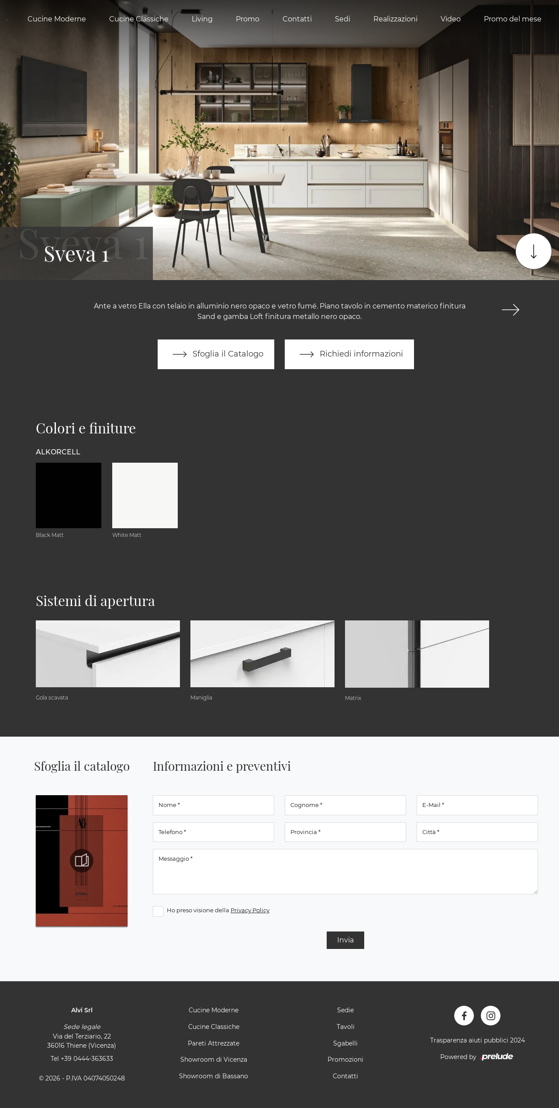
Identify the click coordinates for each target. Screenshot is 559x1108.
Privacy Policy (250, 910)
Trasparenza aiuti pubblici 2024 (477, 1040)
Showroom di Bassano (213, 1076)
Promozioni (345, 1059)
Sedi (342, 19)
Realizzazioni (395, 19)
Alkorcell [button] (58, 452)
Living (202, 19)
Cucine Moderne (57, 19)
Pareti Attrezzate (213, 1043)
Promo (247, 19)
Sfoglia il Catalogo (216, 354)
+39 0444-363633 (87, 1059)
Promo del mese (513, 19)
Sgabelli (345, 1043)
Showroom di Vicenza (213, 1059)
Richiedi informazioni (349, 354)
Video (451, 19)
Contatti (297, 19)
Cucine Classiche (139, 19)
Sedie (345, 1010)
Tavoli (346, 1027)
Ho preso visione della (218, 910)
